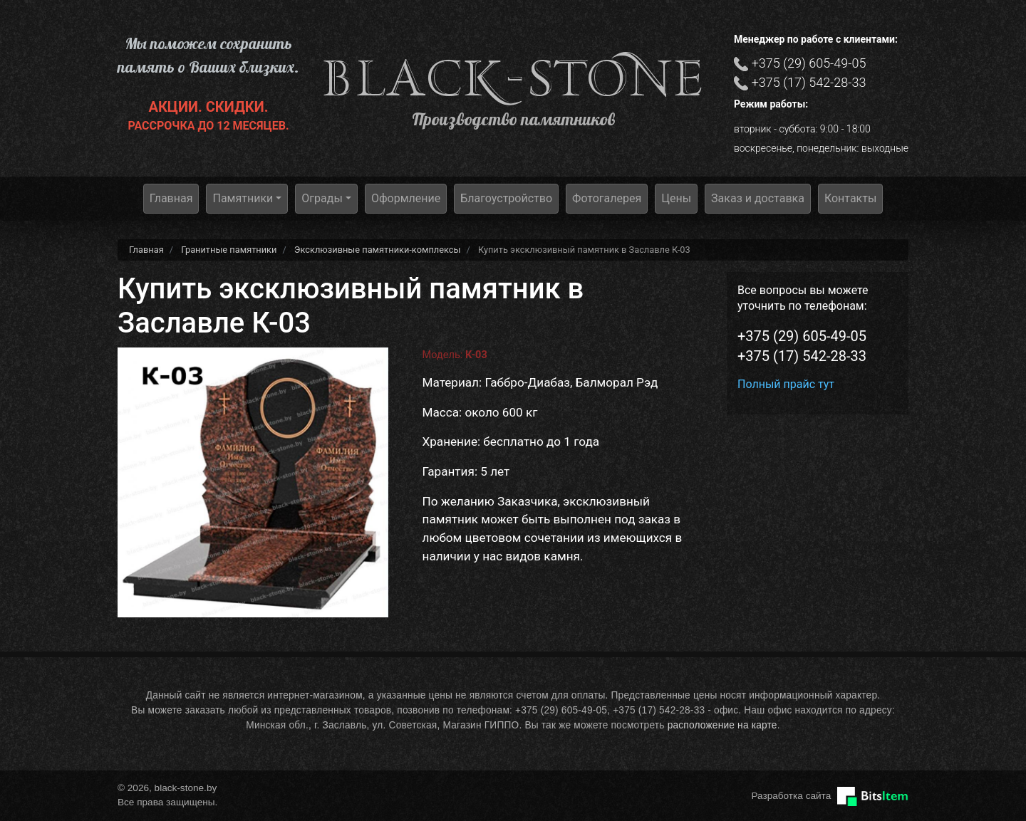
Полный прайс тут (785, 384)
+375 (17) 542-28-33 (809, 82)
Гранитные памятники (228, 249)
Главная (171, 198)
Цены (676, 198)
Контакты (850, 198)
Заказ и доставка (757, 198)
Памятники (242, 198)
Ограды (322, 198)
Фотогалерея (606, 198)
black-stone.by (513, 78)
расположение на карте (722, 725)
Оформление (405, 198)
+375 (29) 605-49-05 (809, 63)
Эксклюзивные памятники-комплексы (377, 249)
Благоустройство (506, 198)
